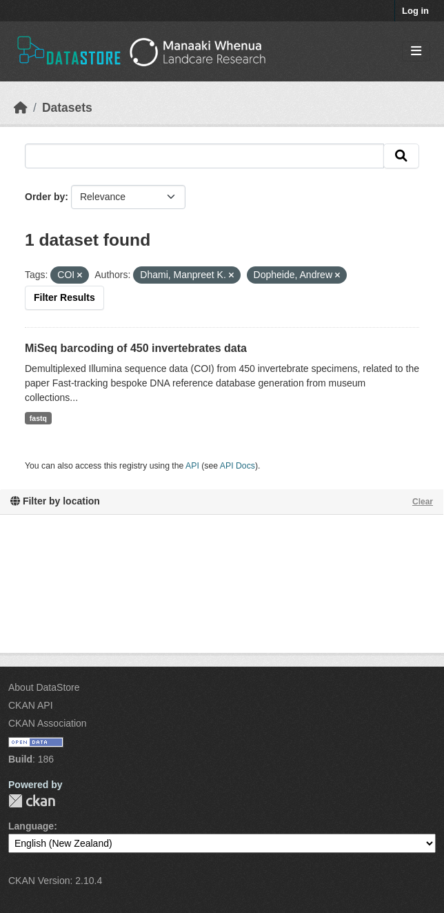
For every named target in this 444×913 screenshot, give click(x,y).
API (192, 466)
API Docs (237, 466)
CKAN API (30, 705)
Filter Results (64, 297)
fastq (38, 418)
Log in (415, 11)
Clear (422, 502)
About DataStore (44, 687)
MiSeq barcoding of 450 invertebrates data (136, 348)
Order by (45, 196)
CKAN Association (47, 723)
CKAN (31, 801)
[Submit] (401, 156)
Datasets (67, 108)
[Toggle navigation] (416, 51)
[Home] (21, 108)
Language (31, 826)
